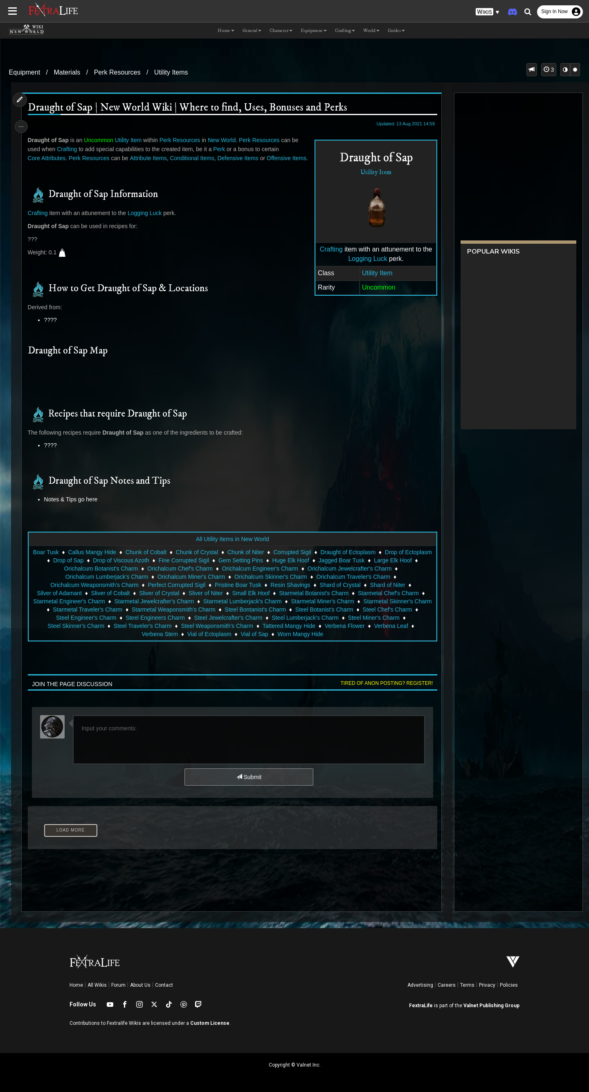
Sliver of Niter (205, 602)
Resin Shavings (290, 594)
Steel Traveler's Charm (194, 635)
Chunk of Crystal (220, 561)
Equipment (24, 72)
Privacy (487, 985)
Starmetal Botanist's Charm (313, 602)
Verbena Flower (396, 635)
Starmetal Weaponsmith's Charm (237, 618)
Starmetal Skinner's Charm (72, 618)
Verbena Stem (181, 643)
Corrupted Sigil (316, 561)
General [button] (252, 30)
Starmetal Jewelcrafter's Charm (188, 610)
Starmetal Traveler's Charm (151, 618)
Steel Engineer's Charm (146, 626)
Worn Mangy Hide (322, 643)
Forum (118, 985)
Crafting (328, 249)
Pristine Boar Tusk (237, 594)
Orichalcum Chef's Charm (203, 577)
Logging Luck (365, 258)
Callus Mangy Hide (115, 561)
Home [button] (226, 30)
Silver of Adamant (58, 602)
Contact (164, 985)
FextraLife (421, 1005)
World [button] (371, 30)
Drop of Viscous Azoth (168, 569)
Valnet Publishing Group (491, 1005)
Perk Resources (117, 72)
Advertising (420, 985)
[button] (487, 12)
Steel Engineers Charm (215, 626)
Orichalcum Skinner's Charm (270, 585)
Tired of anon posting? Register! (384, 692)
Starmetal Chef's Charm (387, 602)
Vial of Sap (276, 643)
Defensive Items (239, 158)
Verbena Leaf (136, 643)
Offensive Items (288, 158)
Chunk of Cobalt (168, 561)
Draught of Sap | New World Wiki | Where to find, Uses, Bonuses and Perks (189, 108)
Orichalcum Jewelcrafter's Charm (372, 577)
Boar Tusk (69, 561)
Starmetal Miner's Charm (356, 610)
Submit (248, 786)
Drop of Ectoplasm (66, 569)
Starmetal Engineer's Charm (103, 610)
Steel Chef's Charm (81, 626)
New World (224, 140)
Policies (509, 985)
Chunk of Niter (269, 561)
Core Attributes (49, 158)
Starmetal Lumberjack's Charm (276, 610)
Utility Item (373, 172)
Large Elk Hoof (59, 577)
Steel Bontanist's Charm (318, 618)
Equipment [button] (314, 30)
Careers (447, 985)
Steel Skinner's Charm (127, 635)
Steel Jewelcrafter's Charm (288, 626)
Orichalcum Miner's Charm (191, 585)
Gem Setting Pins (287, 569)
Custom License (209, 1023)
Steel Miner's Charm (64, 635)
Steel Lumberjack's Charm (364, 626)
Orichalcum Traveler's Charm (353, 585)
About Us (140, 985)
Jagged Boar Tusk (388, 569)
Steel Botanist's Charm (387, 618)
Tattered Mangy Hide (341, 635)
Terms (467, 985)
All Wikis (97, 985)
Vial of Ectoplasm (231, 643)
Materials (67, 72)
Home (76, 985)
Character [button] (281, 30)
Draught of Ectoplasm (371, 561)
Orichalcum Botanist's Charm (124, 577)
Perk (221, 149)
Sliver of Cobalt (110, 602)
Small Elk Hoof (251, 602)
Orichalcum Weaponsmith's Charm (94, 594)
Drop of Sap (115, 569)
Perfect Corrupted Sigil (176, 594)
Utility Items (171, 72)
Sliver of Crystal (159, 602)
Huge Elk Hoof (337, 569)
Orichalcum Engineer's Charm (283, 577)
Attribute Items (150, 158)
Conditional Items (194, 158)
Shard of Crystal (339, 594)
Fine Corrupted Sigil (230, 569)
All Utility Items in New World (232, 548)
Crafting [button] (345, 30)
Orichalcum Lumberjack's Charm (106, 585)
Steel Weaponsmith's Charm (269, 635)
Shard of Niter (387, 594)
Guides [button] (396, 30)
